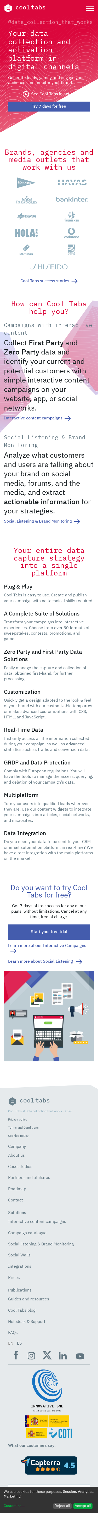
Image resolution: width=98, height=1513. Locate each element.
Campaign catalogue (27, 1233)
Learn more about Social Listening (45, 962)
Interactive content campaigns (37, 1222)
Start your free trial (49, 932)
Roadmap (17, 1189)
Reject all (62, 1506)
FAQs (13, 1333)
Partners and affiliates (29, 1178)
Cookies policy (18, 1136)
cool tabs (25, 8)
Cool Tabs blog (21, 1311)
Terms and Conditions (23, 1127)
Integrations (19, 1267)
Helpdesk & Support (26, 1322)
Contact (15, 1200)
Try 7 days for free (49, 106)
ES (19, 1344)
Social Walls (19, 1255)
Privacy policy (17, 1119)
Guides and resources (28, 1299)
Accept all (83, 1506)
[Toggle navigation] (90, 8)
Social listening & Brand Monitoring (41, 1244)
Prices (14, 1278)
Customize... (14, 1506)
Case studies (20, 1167)
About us (16, 1156)
